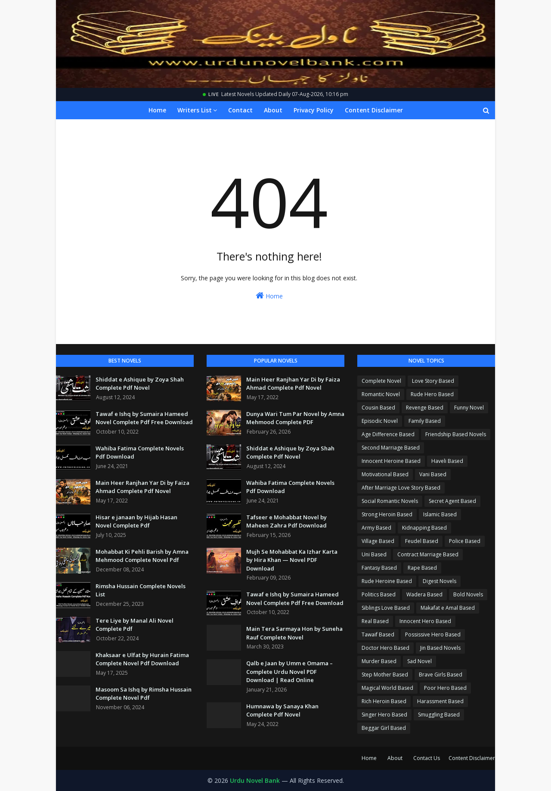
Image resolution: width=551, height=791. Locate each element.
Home (269, 295)
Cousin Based (378, 407)
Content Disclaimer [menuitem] (374, 110)
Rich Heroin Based (384, 701)
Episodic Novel (380, 421)
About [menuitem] (273, 110)
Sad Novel (419, 661)
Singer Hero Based (384, 714)
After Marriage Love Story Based (401, 487)
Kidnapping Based (424, 527)
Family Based (425, 421)
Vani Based (432, 474)
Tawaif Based (378, 634)
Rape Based (422, 567)
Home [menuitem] (157, 110)
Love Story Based (433, 381)
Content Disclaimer (472, 758)
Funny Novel (469, 407)
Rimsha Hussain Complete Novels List (141, 590)
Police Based (464, 541)
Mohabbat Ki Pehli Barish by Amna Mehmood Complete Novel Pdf (142, 556)
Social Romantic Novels (390, 501)
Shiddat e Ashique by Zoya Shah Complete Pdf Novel (140, 383)
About (394, 758)
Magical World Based (387, 688)
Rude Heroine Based (387, 581)
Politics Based (379, 594)
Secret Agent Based (452, 501)
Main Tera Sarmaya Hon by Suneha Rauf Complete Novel (294, 633)
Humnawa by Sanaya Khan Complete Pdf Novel (282, 710)
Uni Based (374, 554)
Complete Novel (381, 381)
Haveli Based (447, 461)
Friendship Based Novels (455, 434)
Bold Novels (468, 594)
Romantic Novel (381, 394)
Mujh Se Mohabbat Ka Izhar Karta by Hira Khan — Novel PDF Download (291, 560)
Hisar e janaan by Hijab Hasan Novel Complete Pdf (136, 521)
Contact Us (426, 758)
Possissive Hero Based (433, 634)
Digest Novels (439, 581)
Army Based (376, 527)
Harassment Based (440, 701)
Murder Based (379, 661)
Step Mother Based (385, 674)
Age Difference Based (388, 434)
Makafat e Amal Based (448, 607)
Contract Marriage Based (427, 554)
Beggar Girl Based (384, 728)
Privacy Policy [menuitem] (314, 110)
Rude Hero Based (432, 394)
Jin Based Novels (440, 647)
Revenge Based (424, 407)
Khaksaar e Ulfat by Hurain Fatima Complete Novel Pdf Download (142, 659)
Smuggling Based (439, 714)
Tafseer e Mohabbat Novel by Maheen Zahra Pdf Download (286, 521)
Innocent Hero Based (425, 621)
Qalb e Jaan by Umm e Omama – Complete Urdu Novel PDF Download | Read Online (289, 671)
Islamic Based (440, 514)
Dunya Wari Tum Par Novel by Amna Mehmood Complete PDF (295, 418)
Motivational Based (385, 474)
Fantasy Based (379, 567)
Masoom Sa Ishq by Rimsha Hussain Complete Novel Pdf (144, 694)
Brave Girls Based (440, 674)
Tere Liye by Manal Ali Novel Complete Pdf (134, 625)
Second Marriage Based (391, 447)
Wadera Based (424, 594)
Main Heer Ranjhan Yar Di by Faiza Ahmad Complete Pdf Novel (142, 487)
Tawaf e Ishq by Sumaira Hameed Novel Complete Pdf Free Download (144, 418)
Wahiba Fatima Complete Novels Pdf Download (140, 452)
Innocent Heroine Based (391, 461)
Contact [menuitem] (240, 110)
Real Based (375, 621)
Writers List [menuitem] (194, 110)
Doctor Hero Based (385, 647)
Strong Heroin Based (387, 514)
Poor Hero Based (445, 688)
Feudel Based (421, 541)
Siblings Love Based (386, 607)
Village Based (378, 541)
